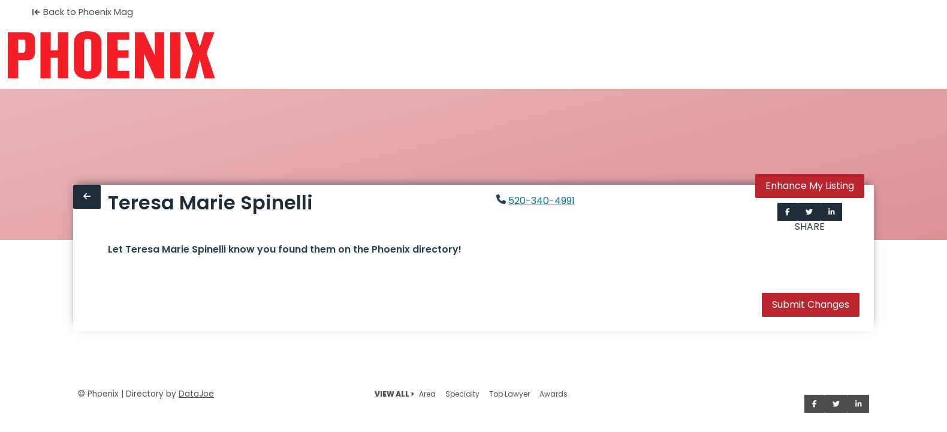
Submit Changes (810, 304)
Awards (553, 394)
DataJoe (196, 394)
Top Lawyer (509, 394)
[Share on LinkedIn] (832, 212)
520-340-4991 (541, 201)
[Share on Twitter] (809, 212)
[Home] (111, 55)
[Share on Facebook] (787, 212)
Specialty (462, 394)
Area (427, 394)
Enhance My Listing (809, 186)
